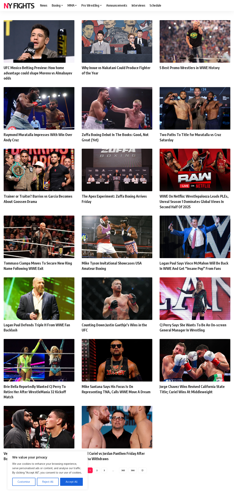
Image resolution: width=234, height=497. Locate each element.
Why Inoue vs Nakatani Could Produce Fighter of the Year (114, 70)
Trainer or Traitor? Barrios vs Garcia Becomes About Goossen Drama (35, 198)
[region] (47, 470)
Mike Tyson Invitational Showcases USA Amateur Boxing (116, 265)
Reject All (47, 481)
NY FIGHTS (19, 5)
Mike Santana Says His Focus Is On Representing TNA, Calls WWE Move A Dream (115, 396)
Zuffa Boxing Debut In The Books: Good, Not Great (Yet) (116, 137)
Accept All (72, 481)
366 (133, 475)
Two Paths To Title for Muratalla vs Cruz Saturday (194, 137)
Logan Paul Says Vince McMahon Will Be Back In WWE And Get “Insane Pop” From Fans (195, 268)
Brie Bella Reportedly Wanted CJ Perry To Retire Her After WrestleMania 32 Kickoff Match (39, 396)
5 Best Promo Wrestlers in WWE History (194, 67)
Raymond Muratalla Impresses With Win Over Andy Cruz (38, 137)
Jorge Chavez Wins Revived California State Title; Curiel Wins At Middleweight (194, 394)
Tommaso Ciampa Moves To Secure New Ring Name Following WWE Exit (38, 265)
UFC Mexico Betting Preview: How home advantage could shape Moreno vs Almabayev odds (38, 72)
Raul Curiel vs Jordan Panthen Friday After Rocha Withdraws (112, 461)
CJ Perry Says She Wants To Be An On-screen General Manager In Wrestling (192, 332)
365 (123, 475)
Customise (24, 481)
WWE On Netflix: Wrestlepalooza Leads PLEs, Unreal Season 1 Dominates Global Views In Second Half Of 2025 (194, 201)
